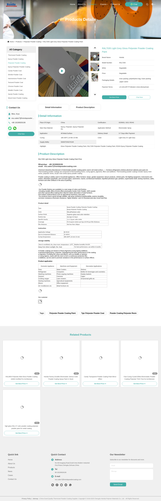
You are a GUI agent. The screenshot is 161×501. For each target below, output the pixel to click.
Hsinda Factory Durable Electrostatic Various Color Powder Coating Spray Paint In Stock (61, 378)
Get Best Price (114, 97)
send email (118, 484)
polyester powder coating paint (62, 313)
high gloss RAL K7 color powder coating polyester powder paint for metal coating (21, 427)
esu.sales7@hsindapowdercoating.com (27, 118)
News (10, 471)
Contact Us (12, 479)
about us (82, 4)
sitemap (35, 498)
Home (72, 4)
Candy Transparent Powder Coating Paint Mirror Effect (100, 378)
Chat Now (21, 134)
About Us (11, 463)
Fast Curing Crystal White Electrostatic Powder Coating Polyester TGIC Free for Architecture (139, 378)
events (104, 4)
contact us (115, 4)
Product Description (85, 107)
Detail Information (53, 107)
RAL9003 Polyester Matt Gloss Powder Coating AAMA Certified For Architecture (21, 378)
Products (19, 42)
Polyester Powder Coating (32, 42)
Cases (10, 475)
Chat (134, 4)
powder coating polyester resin (123, 313)
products (93, 4)
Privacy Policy (26, 498)
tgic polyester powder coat (92, 313)
